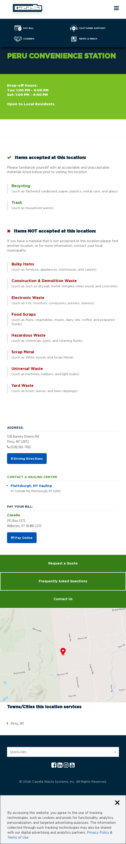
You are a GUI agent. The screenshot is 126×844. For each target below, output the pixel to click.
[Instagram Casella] (66, 765)
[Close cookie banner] (117, 803)
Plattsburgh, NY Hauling (31, 486)
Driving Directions (27, 458)
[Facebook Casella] (53, 765)
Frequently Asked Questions (63, 581)
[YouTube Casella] (72, 765)
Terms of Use (18, 837)
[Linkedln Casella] (59, 765)
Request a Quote (63, 563)
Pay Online (22, 538)
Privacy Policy (98, 832)
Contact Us (63, 599)
